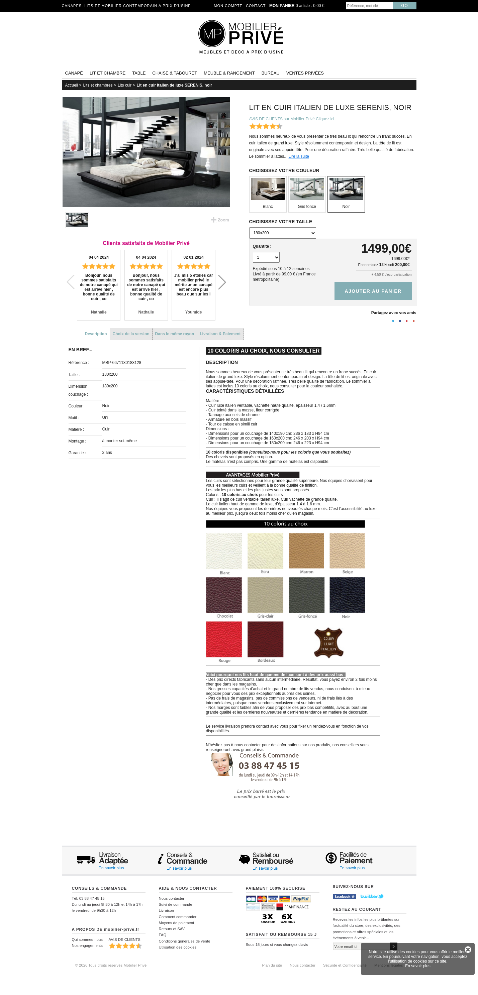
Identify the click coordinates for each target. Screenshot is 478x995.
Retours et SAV (172, 929)
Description (96, 334)
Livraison (166, 910)
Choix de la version (131, 334)
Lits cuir (124, 85)
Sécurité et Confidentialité (345, 965)
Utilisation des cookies (178, 947)
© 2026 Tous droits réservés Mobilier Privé (111, 965)
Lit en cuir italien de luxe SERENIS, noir (174, 85)
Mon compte (228, 6)
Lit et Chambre (107, 73)
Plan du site (272, 965)
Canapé (74, 73)
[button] (222, 282)
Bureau (271, 73)
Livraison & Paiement (220, 334)
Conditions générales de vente (184, 941)
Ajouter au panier (373, 291)
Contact (256, 6)
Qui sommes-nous (87, 940)
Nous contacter (172, 898)
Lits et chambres (98, 85)
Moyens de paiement (176, 923)
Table (139, 73)
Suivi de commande (175, 904)
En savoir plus (417, 966)
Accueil (71, 85)
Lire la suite (299, 156)
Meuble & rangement (229, 73)
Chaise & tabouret (174, 73)
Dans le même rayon (174, 334)
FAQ (163, 935)
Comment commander (178, 917)
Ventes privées (305, 73)
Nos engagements (87, 946)
